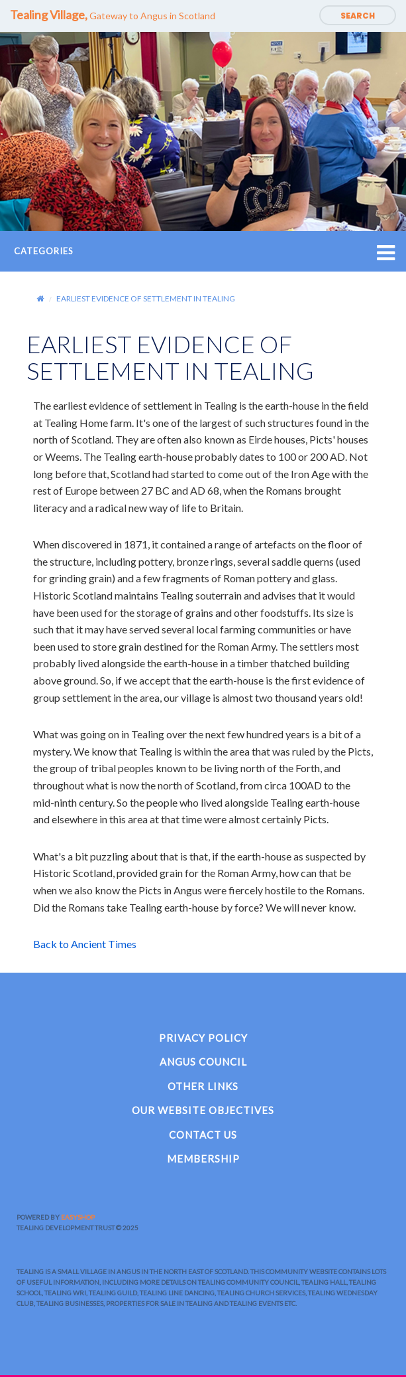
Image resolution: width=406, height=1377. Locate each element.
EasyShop (78, 1217)
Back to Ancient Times (84, 943)
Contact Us (203, 1135)
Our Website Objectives (203, 1110)
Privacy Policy (203, 1038)
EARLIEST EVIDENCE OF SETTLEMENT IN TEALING (145, 298)
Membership (203, 1159)
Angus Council (203, 1062)
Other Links (203, 1086)
